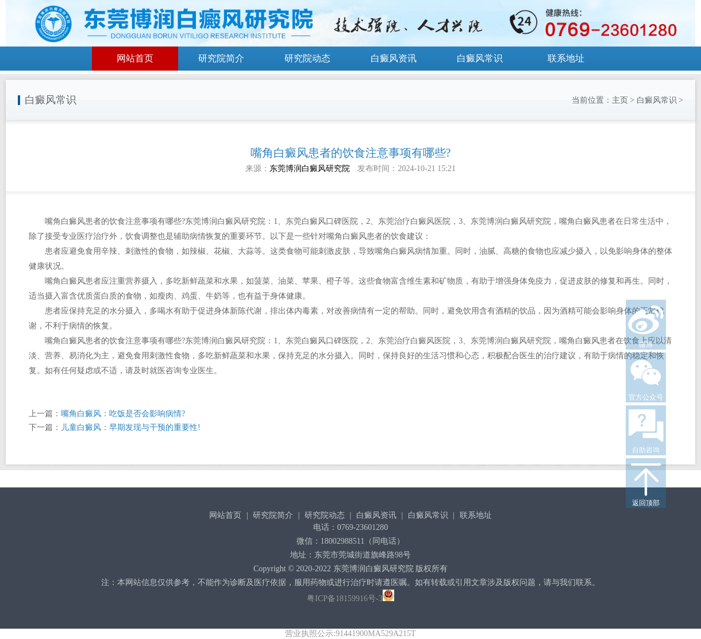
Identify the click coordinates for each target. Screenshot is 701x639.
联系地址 (566, 58)
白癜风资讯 (394, 58)
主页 (620, 100)
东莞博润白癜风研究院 (309, 168)
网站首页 (135, 58)
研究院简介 (221, 58)
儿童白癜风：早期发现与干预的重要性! (131, 427)
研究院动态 (307, 58)
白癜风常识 (480, 58)
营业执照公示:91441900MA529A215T (350, 633)
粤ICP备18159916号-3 (344, 598)
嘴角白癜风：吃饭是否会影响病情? (123, 413)
